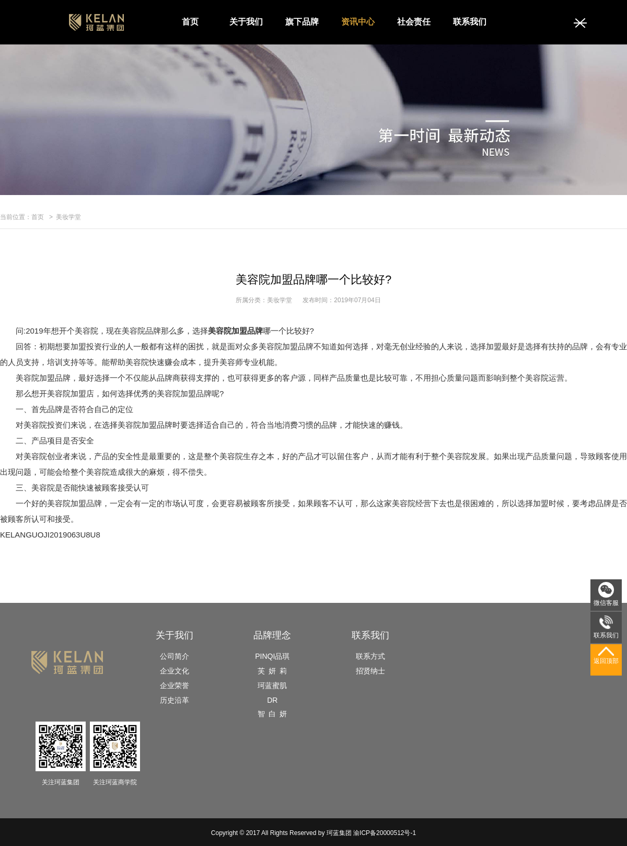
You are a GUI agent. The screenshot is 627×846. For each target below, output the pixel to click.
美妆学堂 (68, 217)
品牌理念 (272, 635)
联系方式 (370, 656)
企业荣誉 (174, 685)
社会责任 (414, 21)
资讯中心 (358, 21)
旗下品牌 (302, 21)
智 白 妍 (272, 714)
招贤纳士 (370, 671)
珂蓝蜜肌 (272, 685)
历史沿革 (174, 700)
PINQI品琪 (272, 656)
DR (272, 700)
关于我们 (246, 21)
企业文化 (174, 671)
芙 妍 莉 (272, 671)
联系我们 (469, 21)
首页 (190, 21)
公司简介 (174, 656)
